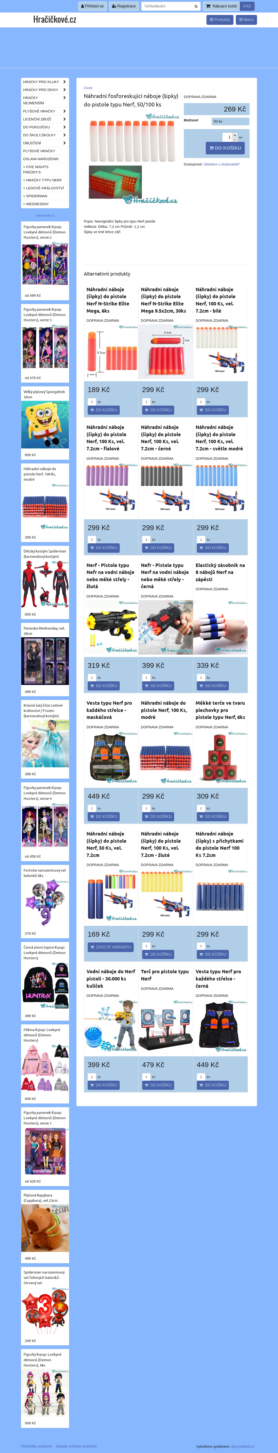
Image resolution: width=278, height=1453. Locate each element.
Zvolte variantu (110, 947)
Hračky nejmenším (46, 100)
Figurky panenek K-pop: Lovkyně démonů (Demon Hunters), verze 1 (45, 1117)
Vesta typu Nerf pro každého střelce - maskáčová (109, 710)
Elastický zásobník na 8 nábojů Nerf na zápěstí (220, 572)
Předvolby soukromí (36, 1446)
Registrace (124, 6)
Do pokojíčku (46, 127)
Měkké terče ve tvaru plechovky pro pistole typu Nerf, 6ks (220, 710)
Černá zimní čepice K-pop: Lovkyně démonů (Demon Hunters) (45, 952)
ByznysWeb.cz (242, 1446)
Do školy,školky (46, 135)
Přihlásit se (92, 6)
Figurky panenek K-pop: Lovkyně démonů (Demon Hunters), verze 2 (45, 231)
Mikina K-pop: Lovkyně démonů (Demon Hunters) (42, 1034)
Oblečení (46, 143)
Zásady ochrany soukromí (76, 1446)
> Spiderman (35, 196)
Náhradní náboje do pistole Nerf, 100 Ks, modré (164, 710)
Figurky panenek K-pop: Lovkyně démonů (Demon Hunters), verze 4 (45, 792)
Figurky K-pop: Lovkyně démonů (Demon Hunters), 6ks (42, 1359)
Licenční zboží (46, 119)
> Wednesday (36, 204)
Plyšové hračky (46, 111)
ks (94, 402)
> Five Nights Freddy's (35, 169)
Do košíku (225, 148)
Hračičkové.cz (54, 18)
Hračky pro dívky (46, 90)
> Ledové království (43, 188)
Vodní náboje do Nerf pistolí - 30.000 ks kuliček (110, 978)
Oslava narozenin (41, 159)
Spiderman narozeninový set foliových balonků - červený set (44, 1277)
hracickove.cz (45, 215)
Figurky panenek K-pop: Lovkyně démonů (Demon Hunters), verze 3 (45, 314)
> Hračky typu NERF (42, 180)
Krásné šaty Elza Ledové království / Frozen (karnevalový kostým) (43, 710)
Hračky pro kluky (46, 82)
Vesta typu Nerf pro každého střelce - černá (218, 978)
